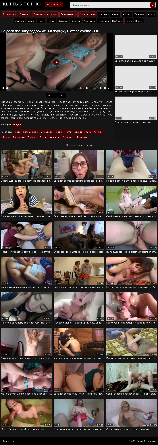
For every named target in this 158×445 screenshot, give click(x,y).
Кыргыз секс (8, 441)
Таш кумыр (19, 137)
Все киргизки (9, 14)
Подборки (117, 21)
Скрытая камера (68, 14)
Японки (51, 21)
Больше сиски (30, 132)
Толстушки (103, 21)
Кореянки (63, 21)
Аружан (78, 132)
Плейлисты (54, 4)
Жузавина (46, 132)
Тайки (41, 21)
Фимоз (6, 137)
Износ (17, 132)
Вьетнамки (68, 137)
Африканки (89, 21)
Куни (88, 132)
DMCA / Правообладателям (142, 441)
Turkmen (32, 137)
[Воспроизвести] (3, 88)
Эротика (84, 14)
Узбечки (127, 14)
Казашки (115, 14)
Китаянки (75, 21)
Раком (58, 132)
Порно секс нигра (49, 137)
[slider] (41, 88)
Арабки (151, 14)
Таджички (139, 14)
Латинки (19, 21)
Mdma (68, 132)
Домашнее (25, 14)
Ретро (129, 21)
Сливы (54, 14)
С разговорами (41, 14)
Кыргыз (22, 4)
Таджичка (82, 137)
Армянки (98, 132)
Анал (93, 14)
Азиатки (31, 21)
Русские (103, 14)
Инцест (138, 21)
